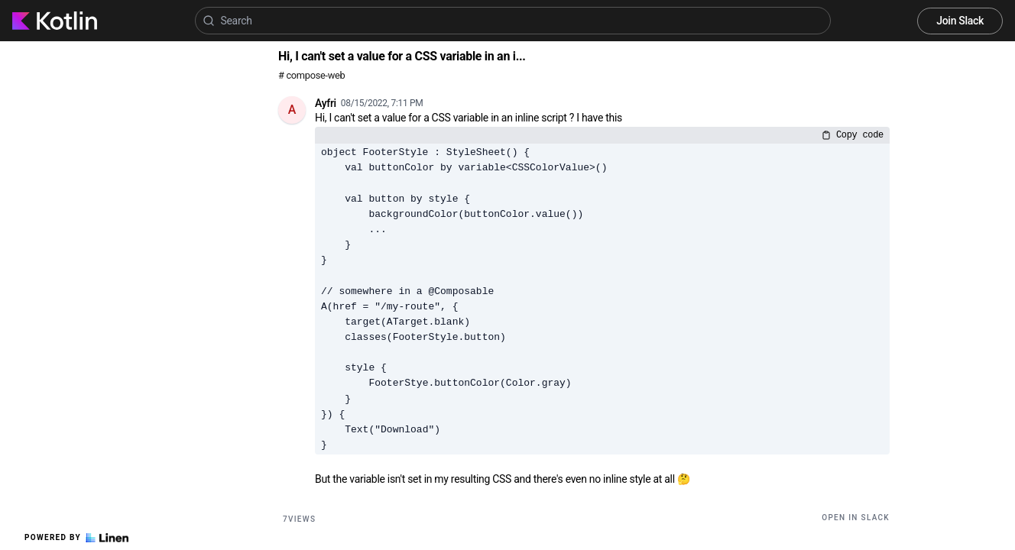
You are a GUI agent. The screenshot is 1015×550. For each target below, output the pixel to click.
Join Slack (960, 21)
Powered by (76, 537)
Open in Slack (856, 517)
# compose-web (311, 75)
